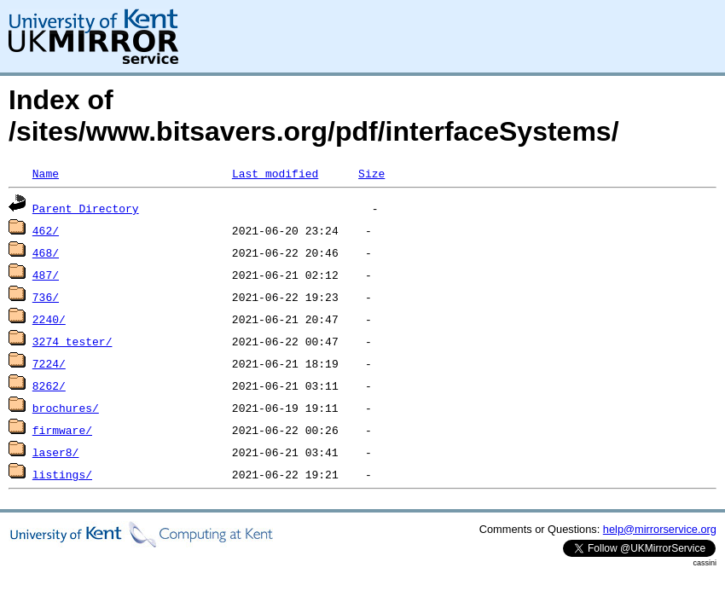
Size (371, 173)
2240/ (49, 319)
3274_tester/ (72, 341)
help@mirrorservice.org (659, 529)
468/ (45, 252)
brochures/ (65, 407)
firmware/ (62, 429)
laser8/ (55, 452)
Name (45, 173)
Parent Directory (85, 208)
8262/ (49, 385)
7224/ (49, 363)
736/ (45, 296)
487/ (45, 274)
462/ (45, 230)
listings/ (62, 474)
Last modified (275, 173)
